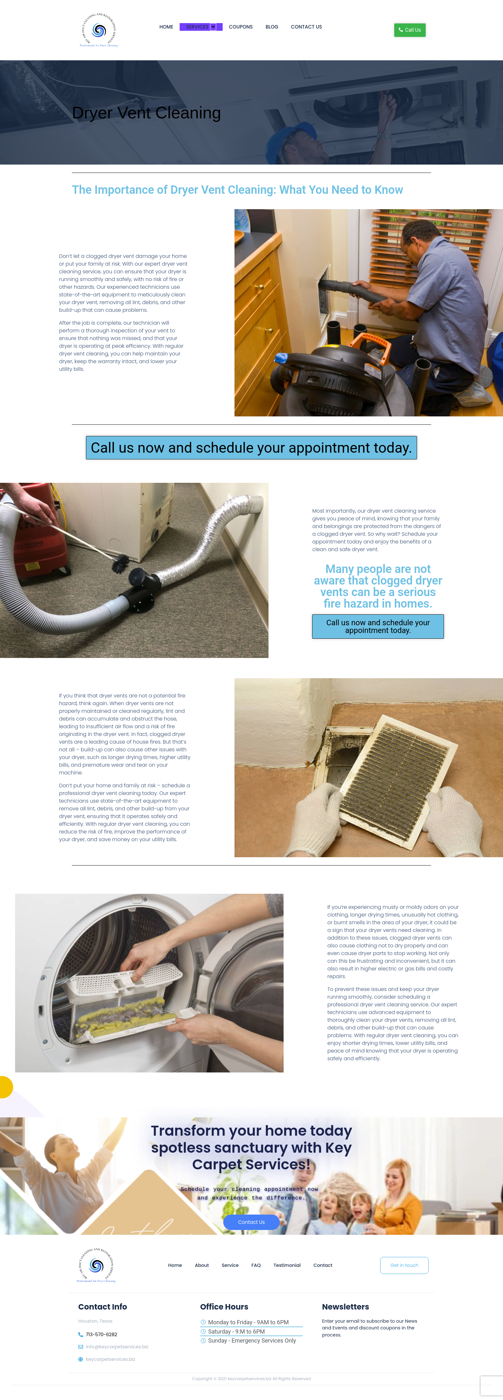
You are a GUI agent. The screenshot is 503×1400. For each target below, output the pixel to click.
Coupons (241, 26)
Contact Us (306, 26)
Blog (272, 26)
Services (201, 26)
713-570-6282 (101, 1335)
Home (166, 26)
